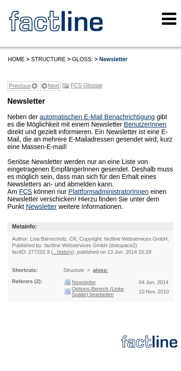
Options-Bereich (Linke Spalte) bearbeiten (98, 291)
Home (16, 59)
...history (62, 252)
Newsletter (41, 206)
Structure (48, 59)
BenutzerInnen (145, 124)
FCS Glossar (86, 85)
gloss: (82, 59)
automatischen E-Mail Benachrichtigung (97, 117)
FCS (25, 191)
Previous (20, 86)
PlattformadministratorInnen (109, 191)
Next (54, 86)
